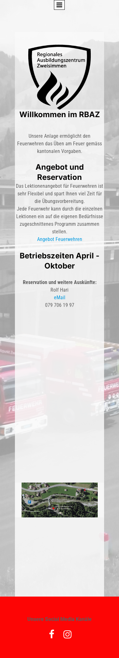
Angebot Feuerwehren (59, 239)
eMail (59, 297)
